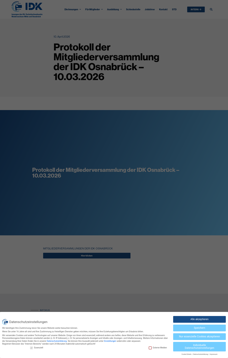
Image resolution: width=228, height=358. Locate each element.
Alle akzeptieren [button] (199, 319)
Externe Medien (158, 347)
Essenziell (36, 347)
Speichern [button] (199, 327)
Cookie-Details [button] (186, 354)
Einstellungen (110, 341)
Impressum (213, 354)
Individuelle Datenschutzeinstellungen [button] (199, 347)
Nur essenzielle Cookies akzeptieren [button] (199, 336)
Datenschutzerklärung (57, 341)
